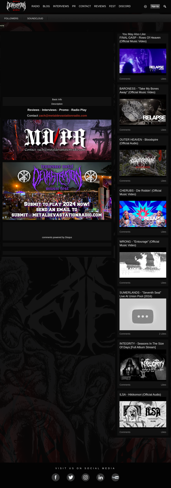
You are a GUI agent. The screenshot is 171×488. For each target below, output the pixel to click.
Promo (64, 110)
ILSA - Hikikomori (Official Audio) (140, 394)
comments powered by (57, 237)
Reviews (34, 110)
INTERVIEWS (61, 6)
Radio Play (78, 110)
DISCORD (125, 6)
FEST (112, 6)
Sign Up (155, 6)
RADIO (36, 6)
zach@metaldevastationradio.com (63, 115)
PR (74, 6)
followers (11, 18)
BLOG (46, 6)
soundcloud (35, 18)
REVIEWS (100, 6)
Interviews (49, 110)
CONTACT (85, 6)
